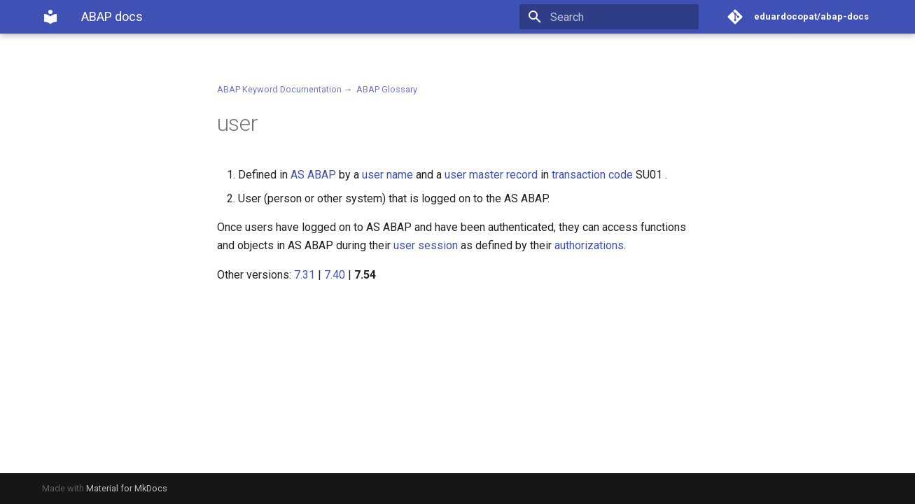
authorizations (589, 245)
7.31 (304, 274)
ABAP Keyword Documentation (279, 89)
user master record (491, 174)
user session (425, 245)
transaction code (592, 174)
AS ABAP (313, 174)
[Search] (617, 16)
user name (387, 174)
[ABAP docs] (50, 17)
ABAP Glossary (386, 89)
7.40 (334, 274)
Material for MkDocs (126, 488)
